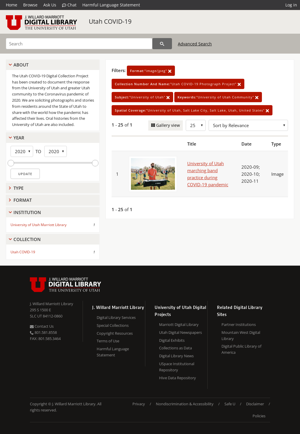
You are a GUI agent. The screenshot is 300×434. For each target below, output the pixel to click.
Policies (259, 415)
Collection (27, 239)
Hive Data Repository (177, 377)
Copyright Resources (115, 333)
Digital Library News (176, 355)
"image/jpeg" (151, 71)
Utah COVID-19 (110, 21)
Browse (30, 5)
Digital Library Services (116, 317)
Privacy (138, 403)
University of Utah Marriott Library (39, 224)
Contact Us (42, 326)
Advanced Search (195, 44)
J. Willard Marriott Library (51, 303)
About (20, 65)
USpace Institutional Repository (176, 367)
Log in (291, 5)
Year (18, 138)
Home (11, 5)
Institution (27, 212)
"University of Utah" (142, 97)
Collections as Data (175, 348)
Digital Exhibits (172, 340)
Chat (69, 5)
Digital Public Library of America (241, 349)
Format (22, 200)
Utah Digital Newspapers (180, 332)
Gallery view (167, 125)
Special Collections (113, 325)
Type (18, 188)
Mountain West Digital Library (240, 335)
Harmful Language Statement (111, 5)
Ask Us (49, 5)
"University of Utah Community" (218, 97)
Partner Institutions (238, 324)
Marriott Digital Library (179, 324)
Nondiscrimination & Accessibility (185, 403)
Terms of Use (108, 341)
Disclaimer (255, 403)
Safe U (229, 403)
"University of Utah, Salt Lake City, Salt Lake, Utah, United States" (192, 110)
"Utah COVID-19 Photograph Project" (178, 84)
